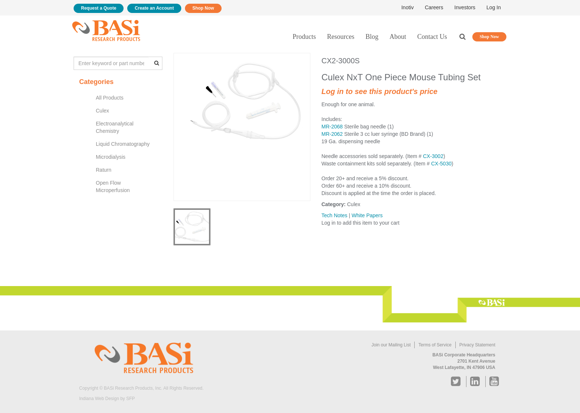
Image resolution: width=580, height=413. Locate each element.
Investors (464, 7)
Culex (102, 111)
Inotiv (407, 7)
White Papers (366, 215)
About (398, 36)
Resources (340, 36)
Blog (371, 36)
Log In (493, 7)
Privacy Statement (477, 344)
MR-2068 (332, 127)
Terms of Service (434, 344)
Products (304, 36)
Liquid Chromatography (123, 144)
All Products (110, 98)
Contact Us (432, 36)
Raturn (103, 170)
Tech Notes (334, 215)
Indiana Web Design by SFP (107, 398)
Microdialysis (110, 157)
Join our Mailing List (391, 344)
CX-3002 (433, 156)
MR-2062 (332, 134)
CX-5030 (441, 164)
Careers (434, 7)
